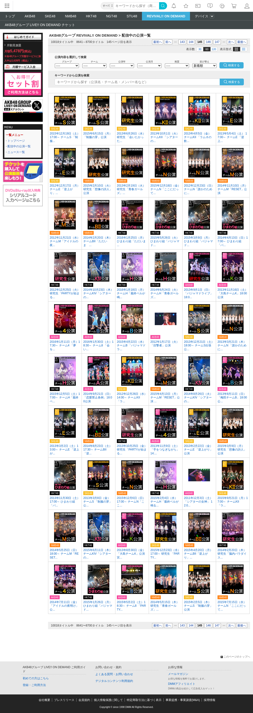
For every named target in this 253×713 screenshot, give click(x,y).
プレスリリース (64, 700)
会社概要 (44, 700)
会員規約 (84, 700)
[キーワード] (136, 5)
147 (217, 42)
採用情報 (209, 700)
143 (182, 42)
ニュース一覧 (16, 152)
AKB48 (30, 16)
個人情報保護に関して (108, 700)
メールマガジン (178, 674)
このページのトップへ (235, 656)
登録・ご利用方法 (34, 685)
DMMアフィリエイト (181, 684)
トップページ (16, 140)
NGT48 (111, 16)
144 (191, 42)
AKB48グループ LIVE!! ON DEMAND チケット (40, 25)
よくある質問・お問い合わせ (114, 674)
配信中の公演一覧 (19, 146)
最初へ (157, 42)
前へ (168, 42)
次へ (231, 42)
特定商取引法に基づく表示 (144, 700)
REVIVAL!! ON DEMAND (166, 16)
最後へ (241, 42)
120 (214, 49)
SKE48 (50, 16)
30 (199, 49)
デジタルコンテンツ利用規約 (114, 681)
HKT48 (91, 16)
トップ (10, 16)
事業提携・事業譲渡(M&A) (183, 700)
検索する (234, 82)
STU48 (132, 16)
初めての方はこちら (36, 678)
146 (208, 42)
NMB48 (70, 16)
